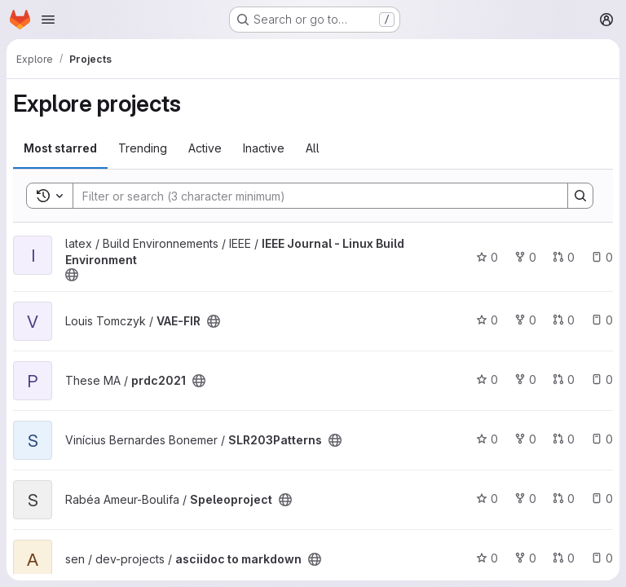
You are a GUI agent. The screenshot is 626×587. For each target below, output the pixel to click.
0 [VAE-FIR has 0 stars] (487, 320)
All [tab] (313, 148)
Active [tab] (205, 148)
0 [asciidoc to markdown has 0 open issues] (602, 558)
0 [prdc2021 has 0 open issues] (602, 379)
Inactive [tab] (263, 148)
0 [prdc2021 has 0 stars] (487, 379)
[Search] (312, 195)
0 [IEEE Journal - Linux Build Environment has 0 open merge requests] (564, 257)
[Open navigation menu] (48, 20)
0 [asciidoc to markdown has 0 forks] (525, 558)
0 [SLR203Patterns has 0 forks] (525, 439)
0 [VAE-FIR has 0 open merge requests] (564, 320)
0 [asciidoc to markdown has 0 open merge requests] (564, 558)
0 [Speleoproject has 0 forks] (525, 498)
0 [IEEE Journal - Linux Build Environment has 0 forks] (525, 257)
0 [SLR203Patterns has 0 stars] (487, 439)
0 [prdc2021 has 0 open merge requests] (564, 379)
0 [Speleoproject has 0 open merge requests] (564, 498)
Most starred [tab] (60, 148)
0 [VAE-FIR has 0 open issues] (602, 320)
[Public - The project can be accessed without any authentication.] (71, 274)
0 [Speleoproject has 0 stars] (487, 498)
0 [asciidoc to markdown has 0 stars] (487, 558)
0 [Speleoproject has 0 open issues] (602, 498)
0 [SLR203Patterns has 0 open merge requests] (564, 439)
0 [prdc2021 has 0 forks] (525, 379)
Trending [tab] (142, 148)
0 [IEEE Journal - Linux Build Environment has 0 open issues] (602, 257)
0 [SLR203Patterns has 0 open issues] (602, 439)
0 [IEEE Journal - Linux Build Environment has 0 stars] (487, 257)
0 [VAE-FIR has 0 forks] (525, 320)
